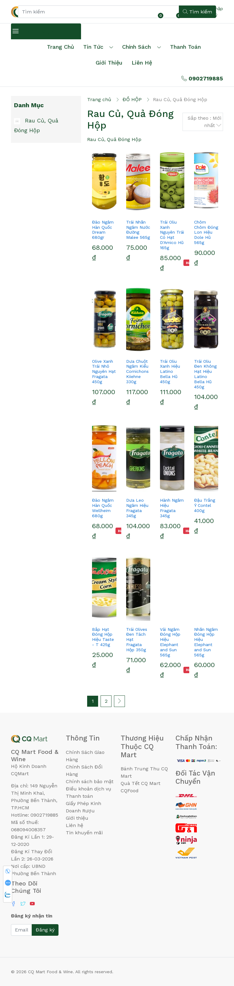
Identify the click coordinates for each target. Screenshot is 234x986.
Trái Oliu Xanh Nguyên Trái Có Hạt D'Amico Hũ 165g (172, 235)
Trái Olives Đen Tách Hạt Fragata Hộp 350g (136, 639)
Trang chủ (60, 47)
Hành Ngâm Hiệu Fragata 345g (172, 508)
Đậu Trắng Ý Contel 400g (204, 505)
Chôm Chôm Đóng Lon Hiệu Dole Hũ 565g (206, 232)
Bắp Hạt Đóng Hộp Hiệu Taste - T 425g (103, 637)
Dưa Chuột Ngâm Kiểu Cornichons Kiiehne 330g (137, 371)
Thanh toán (79, 796)
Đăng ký (45, 930)
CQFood (130, 790)
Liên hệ (142, 62)
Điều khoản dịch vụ (88, 789)
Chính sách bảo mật (89, 781)
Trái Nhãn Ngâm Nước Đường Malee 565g (138, 230)
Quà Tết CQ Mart (140, 783)
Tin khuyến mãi (84, 833)
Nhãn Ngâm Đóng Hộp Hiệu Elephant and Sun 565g (206, 642)
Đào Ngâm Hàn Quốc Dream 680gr (103, 230)
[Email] (21, 930)
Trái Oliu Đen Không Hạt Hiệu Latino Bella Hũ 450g (205, 374)
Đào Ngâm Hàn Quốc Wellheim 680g (103, 508)
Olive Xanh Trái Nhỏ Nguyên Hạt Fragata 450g (104, 371)
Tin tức (93, 47)
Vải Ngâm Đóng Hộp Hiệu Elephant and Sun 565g (170, 642)
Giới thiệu (77, 818)
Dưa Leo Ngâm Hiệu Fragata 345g (137, 508)
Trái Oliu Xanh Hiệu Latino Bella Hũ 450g (170, 371)
